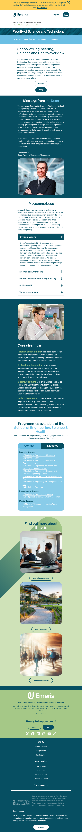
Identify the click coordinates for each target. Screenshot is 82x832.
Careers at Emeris (41, 779)
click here (42, 821)
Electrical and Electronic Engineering (37, 278)
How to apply (41, 766)
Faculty (22, 22)
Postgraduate (41, 751)
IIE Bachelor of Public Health (34, 487)
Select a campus (41, 629)
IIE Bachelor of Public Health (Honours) (38, 494)
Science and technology (34, 22)
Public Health (25, 285)
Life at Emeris (41, 770)
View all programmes (41, 578)
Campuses (40, 785)
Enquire (56, 14)
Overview (17, 39)
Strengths (42, 39)
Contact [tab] (29, 445)
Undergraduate (41, 746)
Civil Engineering (27, 236)
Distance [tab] (52, 445)
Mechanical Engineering (31, 271)
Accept (41, 827)
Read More (42, 7)
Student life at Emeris (41, 681)
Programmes (53, 39)
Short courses (41, 755)
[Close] (68, 2)
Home (15, 22)
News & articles (41, 774)
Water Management (28, 292)
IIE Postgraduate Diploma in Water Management (41, 497)
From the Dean (29, 39)
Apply (41, 90)
